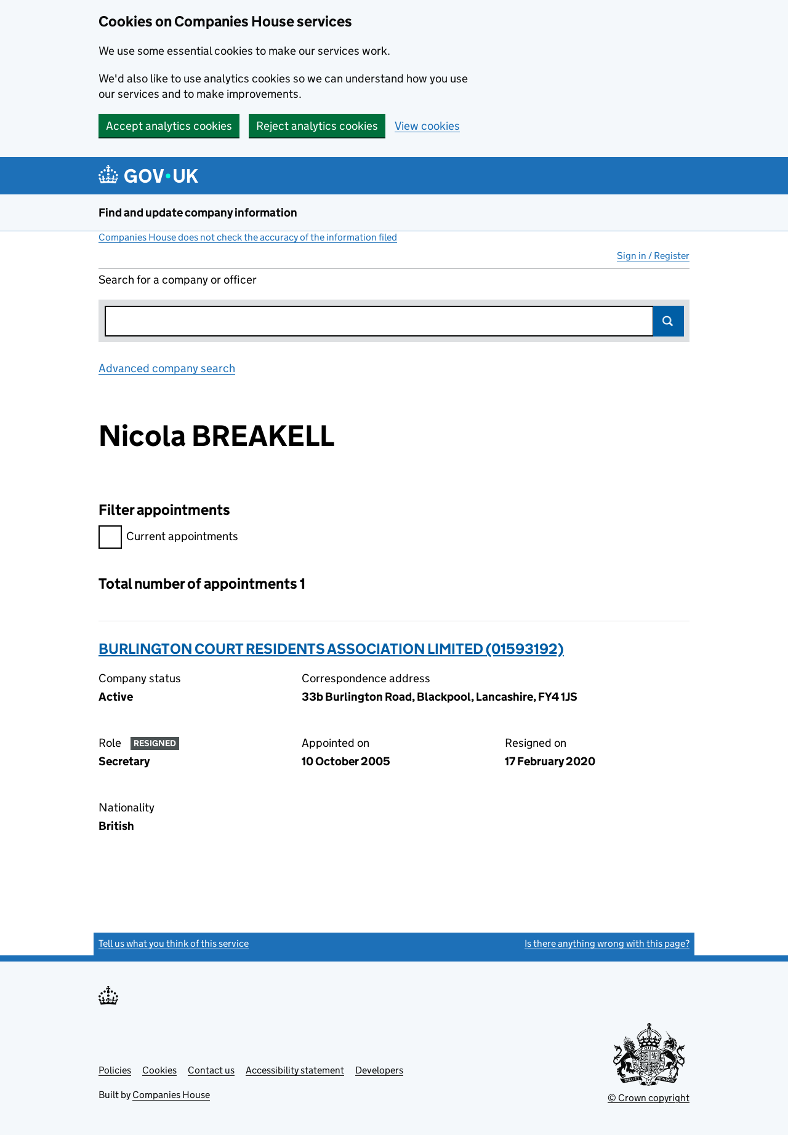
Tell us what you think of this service (173, 943)
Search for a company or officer (177, 280)
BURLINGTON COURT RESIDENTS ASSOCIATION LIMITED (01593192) (331, 649)
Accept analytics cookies (169, 126)
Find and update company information (197, 212)
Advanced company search (166, 368)
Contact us (211, 1070)
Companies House (171, 1095)
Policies (114, 1070)
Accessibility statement (295, 1070)
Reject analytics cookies (317, 126)
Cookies (159, 1070)
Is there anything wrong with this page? (607, 943)
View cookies (427, 126)
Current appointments (168, 538)
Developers (379, 1070)
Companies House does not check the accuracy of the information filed (247, 237)
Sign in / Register (653, 255)
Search (668, 321)
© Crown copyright (649, 1098)
